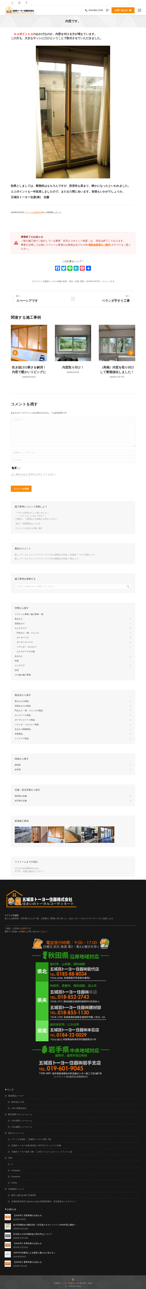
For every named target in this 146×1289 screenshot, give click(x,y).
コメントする (108, 281)
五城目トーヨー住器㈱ (80, 555)
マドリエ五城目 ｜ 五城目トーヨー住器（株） (32, 1139)
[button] (15, 353)
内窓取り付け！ (73, 367)
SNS (8, 1158)
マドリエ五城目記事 (34, 212)
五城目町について (14, 1189)
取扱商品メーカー (14, 1096)
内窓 (82, 281)
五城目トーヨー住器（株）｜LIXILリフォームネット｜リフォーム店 (41, 1152)
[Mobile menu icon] (139, 10)
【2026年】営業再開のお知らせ (27, 1215)
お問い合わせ (29, 871)
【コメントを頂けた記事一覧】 (29, 528)
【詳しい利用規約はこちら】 (28, 523)
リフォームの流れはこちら (27, 868)
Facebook (15, 1176)
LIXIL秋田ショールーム (21, 1120)
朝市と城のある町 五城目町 (23, 1195)
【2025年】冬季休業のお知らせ (27, 1243)
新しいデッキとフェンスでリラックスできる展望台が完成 (41, 555)
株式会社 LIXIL (18, 1102)
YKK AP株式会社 (18, 1108)
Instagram (15, 1170)
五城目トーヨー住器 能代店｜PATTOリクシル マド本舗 (36, 1145)
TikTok (14, 1183)
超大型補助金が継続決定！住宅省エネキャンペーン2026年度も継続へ (44, 1225)
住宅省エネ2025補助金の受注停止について (32, 1234)
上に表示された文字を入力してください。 (34, 474)
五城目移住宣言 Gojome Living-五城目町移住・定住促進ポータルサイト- (43, 1201)
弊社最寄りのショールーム (18, 1114)
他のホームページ (14, 1133)
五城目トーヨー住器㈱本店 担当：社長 (61, 281)
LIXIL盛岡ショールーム (21, 1127)
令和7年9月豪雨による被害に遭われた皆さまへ (34, 1253)
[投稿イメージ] (8, 1217)
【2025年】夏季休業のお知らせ (27, 1262)
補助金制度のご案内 (99, 244)
